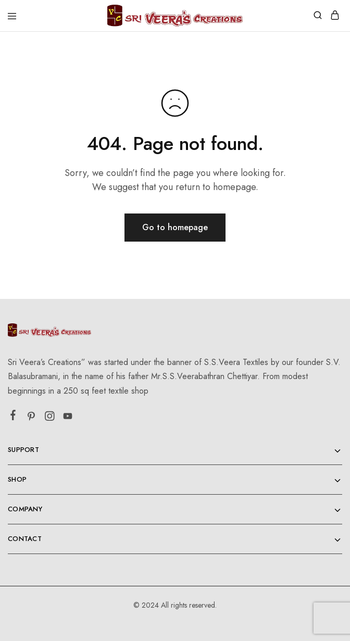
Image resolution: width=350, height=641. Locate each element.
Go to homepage (175, 227)
